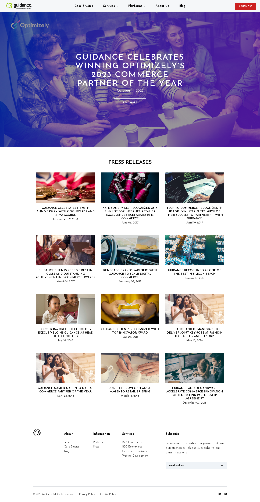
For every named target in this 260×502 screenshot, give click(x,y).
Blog (182, 6)
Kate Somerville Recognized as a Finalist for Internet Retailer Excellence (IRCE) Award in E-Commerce (130, 213)
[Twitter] (226, 494)
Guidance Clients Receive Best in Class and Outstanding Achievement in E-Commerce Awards (65, 274)
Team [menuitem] (67, 442)
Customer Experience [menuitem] (134, 451)
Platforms (135, 6)
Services (109, 6)
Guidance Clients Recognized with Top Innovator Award (130, 331)
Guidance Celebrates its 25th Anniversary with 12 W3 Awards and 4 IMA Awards (66, 211)
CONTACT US (245, 6)
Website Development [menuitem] (135, 455)
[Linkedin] (220, 494)
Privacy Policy (87, 494)
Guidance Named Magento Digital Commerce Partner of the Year (65, 390)
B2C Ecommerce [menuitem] (132, 446)
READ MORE (130, 103)
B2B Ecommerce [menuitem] (132, 442)
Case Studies (83, 6)
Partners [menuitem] (98, 442)
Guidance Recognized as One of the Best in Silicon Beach (194, 272)
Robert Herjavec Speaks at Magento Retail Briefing (130, 390)
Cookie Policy (108, 494)
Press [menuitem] (96, 446)
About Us (162, 6)
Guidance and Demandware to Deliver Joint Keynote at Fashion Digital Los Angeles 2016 (195, 333)
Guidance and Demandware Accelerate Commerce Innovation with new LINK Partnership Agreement (194, 393)
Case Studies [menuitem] (71, 446)
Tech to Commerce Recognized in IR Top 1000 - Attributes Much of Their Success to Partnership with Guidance (194, 213)
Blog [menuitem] (66, 451)
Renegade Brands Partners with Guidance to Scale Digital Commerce (130, 274)
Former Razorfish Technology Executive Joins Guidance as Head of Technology (65, 333)
